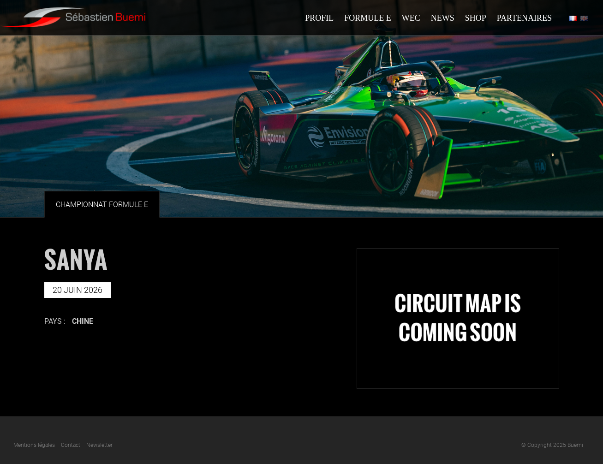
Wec (411, 18)
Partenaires (524, 18)
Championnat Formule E (102, 204)
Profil (319, 18)
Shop (475, 18)
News (442, 18)
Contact (70, 445)
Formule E (367, 18)
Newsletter (99, 445)
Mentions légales (34, 445)
